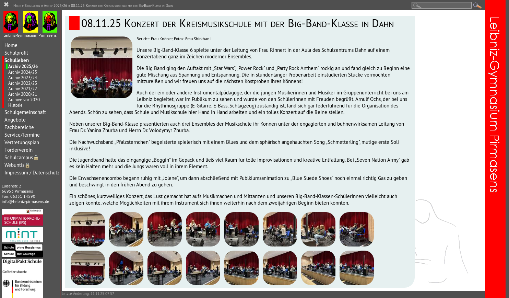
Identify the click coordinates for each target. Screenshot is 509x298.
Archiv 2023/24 (22, 77)
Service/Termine (22, 134)
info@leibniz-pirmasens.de (25, 201)
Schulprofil (16, 52)
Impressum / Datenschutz (32, 172)
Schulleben (16, 60)
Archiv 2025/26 (23, 66)
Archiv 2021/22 (22, 88)
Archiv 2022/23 (22, 83)
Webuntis (17, 165)
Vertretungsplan (21, 142)
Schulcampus (21, 157)
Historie (15, 105)
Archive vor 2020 (24, 99)
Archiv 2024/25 (22, 72)
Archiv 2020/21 (22, 94)
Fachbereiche (19, 127)
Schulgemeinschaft (25, 112)
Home (10, 45)
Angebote (15, 119)
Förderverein (18, 150)
